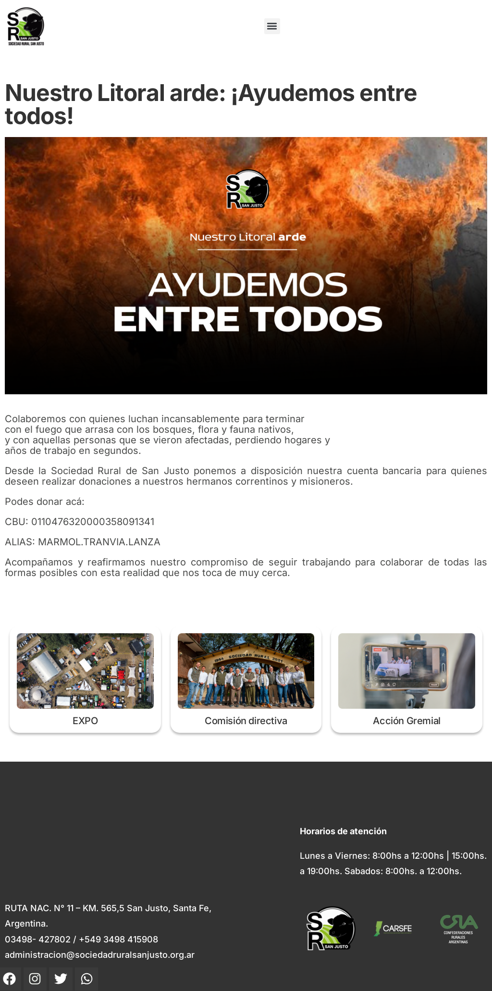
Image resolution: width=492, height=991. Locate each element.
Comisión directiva (246, 721)
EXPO (85, 721)
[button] (272, 26)
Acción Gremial (406, 721)
